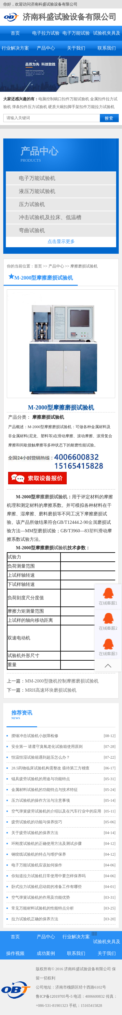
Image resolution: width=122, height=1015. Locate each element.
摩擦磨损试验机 (84, 266)
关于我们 (76, 48)
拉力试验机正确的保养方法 (34, 919)
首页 (15, 33)
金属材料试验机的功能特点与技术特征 (44, 789)
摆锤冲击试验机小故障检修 (34, 735)
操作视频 (15, 953)
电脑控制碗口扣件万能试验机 (63, 99)
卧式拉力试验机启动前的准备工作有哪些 (46, 886)
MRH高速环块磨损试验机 (50, 690)
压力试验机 (32, 204)
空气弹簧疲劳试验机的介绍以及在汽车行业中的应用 (56, 811)
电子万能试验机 (37, 178)
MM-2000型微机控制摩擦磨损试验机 (62, 681)
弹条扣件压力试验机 (29, 107)
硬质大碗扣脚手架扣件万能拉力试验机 (81, 107)
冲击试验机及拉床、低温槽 (50, 217)
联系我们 (107, 48)
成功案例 (46, 953)
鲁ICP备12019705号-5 (54, 996)
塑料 (93, 530)
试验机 (60, 547)
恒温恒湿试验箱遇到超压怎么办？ (40, 757)
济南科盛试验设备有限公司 (69, 17)
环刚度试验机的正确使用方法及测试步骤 (46, 843)
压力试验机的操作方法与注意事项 (40, 800)
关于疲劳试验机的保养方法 (34, 832)
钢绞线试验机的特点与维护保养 (38, 854)
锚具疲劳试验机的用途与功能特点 (40, 779)
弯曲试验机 (32, 230)
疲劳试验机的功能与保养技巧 (36, 822)
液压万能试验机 (37, 191)
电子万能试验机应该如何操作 (36, 865)
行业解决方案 (15, 48)
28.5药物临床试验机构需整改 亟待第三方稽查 (50, 768)
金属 (92, 522)
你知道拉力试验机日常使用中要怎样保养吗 (48, 876)
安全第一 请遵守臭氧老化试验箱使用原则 (47, 746)
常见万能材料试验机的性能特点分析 (42, 908)
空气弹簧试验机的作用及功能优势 (40, 897)
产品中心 (46, 48)
